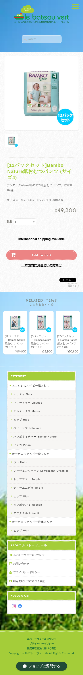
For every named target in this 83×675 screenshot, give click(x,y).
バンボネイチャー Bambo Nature (35, 436)
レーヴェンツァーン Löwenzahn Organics (41, 470)
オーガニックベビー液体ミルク (32, 521)
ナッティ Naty (23, 394)
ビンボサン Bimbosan (28, 504)
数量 (9, 221)
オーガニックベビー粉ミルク (31, 453)
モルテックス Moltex (27, 411)
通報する (72, 285)
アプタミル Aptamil (26, 513)
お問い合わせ (21, 563)
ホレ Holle (20, 462)
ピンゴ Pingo (22, 444)
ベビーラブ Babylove (27, 428)
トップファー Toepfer (28, 479)
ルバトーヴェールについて (29, 554)
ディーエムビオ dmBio (28, 487)
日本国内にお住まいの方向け (41, 265)
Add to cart (41, 255)
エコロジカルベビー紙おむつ (31, 385)
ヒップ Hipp (21, 419)
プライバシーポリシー (26, 572)
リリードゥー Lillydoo (28, 402)
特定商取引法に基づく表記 (29, 581)
